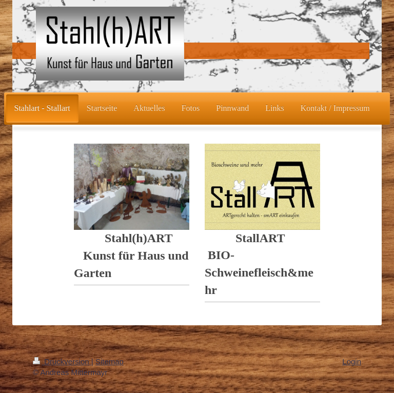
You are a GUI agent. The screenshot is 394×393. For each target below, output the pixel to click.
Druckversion (62, 361)
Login (351, 361)
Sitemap (109, 361)
